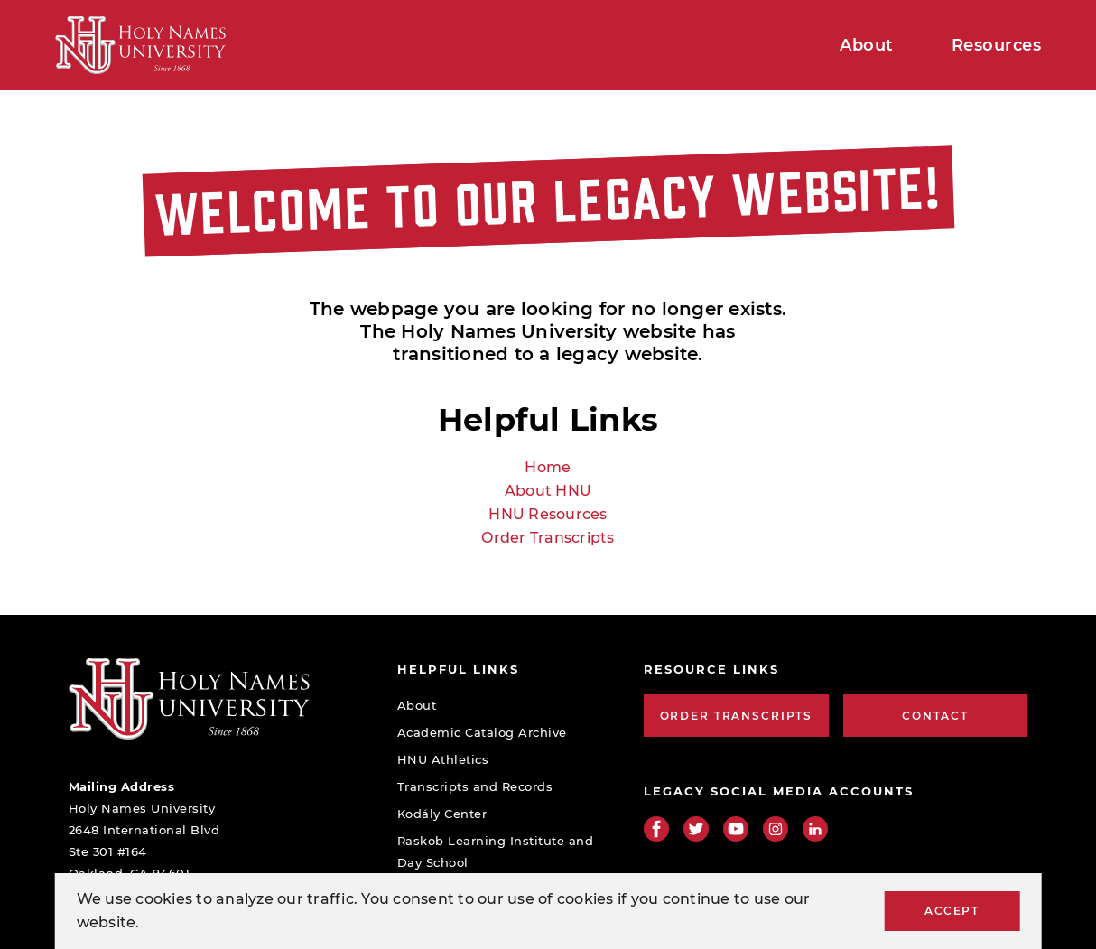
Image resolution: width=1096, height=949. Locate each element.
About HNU (548, 490)
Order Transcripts (547, 537)
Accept (951, 910)
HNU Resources (547, 514)
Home (548, 467)
